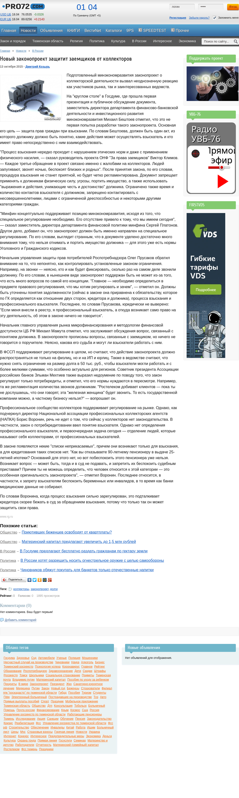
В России (37, 50)
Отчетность (43, 745)
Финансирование (47, 710)
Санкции (52, 718)
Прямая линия (47, 740)
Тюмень (9, 718)
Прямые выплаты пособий (21, 701)
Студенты (99, 692)
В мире (23, 684)
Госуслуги (65, 740)
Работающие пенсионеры (84, 714)
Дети (78, 671)
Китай (70, 727)
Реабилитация (24, 723)
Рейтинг (99, 666)
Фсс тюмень (29, 749)
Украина (94, 732)
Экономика (93, 736)
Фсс (38, 723)
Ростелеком (12, 749)
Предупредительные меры (66, 736)
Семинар (80, 740)
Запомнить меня (225, 18)
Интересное (38, 736)
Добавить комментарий (20, 620)
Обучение (66, 718)
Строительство (19, 727)
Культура (10, 740)
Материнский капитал (51, 679)
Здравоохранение (61, 671)
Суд (33, 658)
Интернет (10, 736)
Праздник (57, 701)
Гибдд (63, 692)
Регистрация (177, 17)
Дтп (49, 705)
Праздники (46, 749)
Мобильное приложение (81, 701)
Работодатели (24, 745)
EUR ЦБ (5, 19)
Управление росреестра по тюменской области (74, 723)
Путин (36, 688)
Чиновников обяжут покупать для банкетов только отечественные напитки (87, 570)
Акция (41, 718)
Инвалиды (58, 727)
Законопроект (39, 684)
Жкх (69, 684)
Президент (57, 684)
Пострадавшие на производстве (70, 697)
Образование (12, 671)
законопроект (40, 589)
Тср (96, 697)
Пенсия (80, 718)
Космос (75, 710)
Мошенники (90, 658)
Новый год (58, 688)
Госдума (9, 658)
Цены (15, 732)
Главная (5, 50)
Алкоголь (87, 662)
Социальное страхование (63, 675)
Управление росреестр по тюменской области (34, 714)
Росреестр (11, 675)
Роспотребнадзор (35, 671)
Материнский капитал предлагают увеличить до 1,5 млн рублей (79, 542)
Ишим (91, 727)
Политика (8, 560)
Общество (8, 532)
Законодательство (99, 718)
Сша (85, 710)
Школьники (36, 675)
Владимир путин (24, 679)
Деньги (107, 736)
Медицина (23, 688)
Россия (94, 710)
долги (54, 589)
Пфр (7, 697)
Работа (80, 727)
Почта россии (26, 710)
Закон (45, 688)
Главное (86, 666)
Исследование (25, 718)
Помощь (9, 710)
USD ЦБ (5, 14)
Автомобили (46, 658)
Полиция (74, 658)
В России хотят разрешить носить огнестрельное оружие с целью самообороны (92, 560)
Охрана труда (26, 740)
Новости (21, 50)
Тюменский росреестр (18, 666)
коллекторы (21, 589)
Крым (65, 710)
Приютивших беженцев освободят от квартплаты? (67, 532)
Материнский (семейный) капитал (76, 745)
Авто (103, 697)
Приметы (88, 675)
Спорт (45, 701)
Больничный (96, 705)
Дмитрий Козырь (37, 66)
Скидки (87, 671)
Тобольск (80, 705)
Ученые (61, 658)
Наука (75, 662)
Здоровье (23, 658)
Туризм (86, 692)
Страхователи (90, 688)
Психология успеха (48, 666)
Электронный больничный (29, 697)
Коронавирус (71, 666)
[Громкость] (211, 167)
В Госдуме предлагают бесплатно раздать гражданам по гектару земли (84, 551)
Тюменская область (17, 705)
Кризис (8, 723)
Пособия (74, 692)
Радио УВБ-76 (205, 134)
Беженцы (73, 688)
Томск (24, 675)
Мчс (23, 732)
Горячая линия (64, 732)
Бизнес (100, 662)
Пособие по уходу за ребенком (88, 679)
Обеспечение (40, 727)
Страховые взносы (40, 732)
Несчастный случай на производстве (28, 662)
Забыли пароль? (199, 17)
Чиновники (62, 662)
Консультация (63, 705)
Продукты (10, 684)
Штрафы (100, 671)
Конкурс (23, 736)
